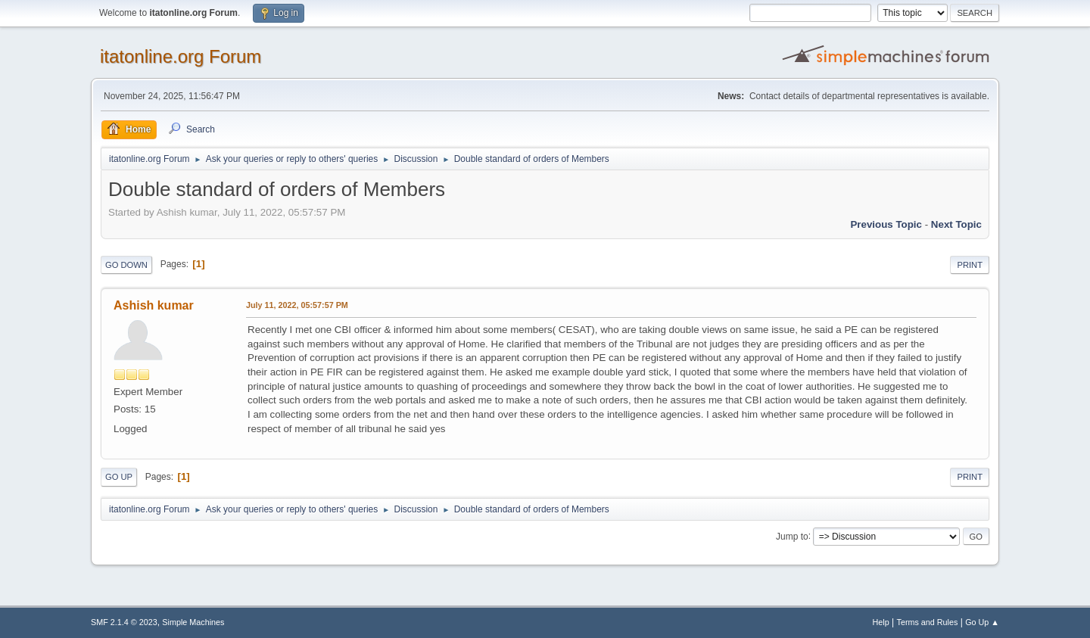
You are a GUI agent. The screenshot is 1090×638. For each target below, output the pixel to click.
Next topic (956, 224)
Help (881, 622)
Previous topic (886, 224)
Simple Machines (193, 622)
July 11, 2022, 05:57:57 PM (297, 305)
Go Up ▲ (982, 622)
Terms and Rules (927, 622)
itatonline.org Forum (180, 56)
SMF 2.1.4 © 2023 (124, 622)
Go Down (126, 264)
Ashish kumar (154, 305)
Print (970, 264)
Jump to (792, 536)
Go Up (118, 476)
